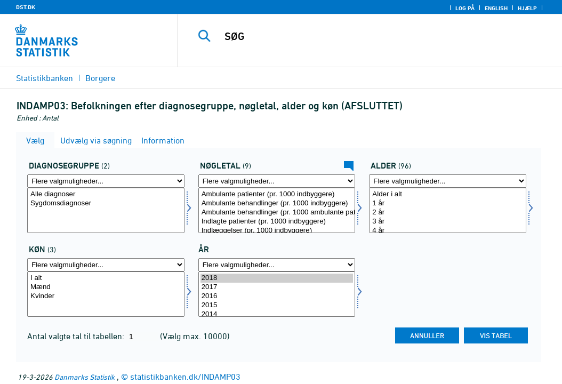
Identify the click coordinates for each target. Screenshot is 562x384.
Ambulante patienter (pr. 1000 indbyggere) (277, 194)
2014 (277, 314)
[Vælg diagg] (105, 210)
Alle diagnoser (105, 194)
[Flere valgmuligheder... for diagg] (105, 181)
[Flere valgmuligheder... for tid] (277, 264)
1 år (447, 203)
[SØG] (372, 36)
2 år (447, 212)
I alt (105, 278)
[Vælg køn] (105, 294)
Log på (465, 8)
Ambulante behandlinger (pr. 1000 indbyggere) (277, 203)
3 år (447, 221)
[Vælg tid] (277, 294)
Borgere (100, 78)
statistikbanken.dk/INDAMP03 (185, 376)
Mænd (105, 287)
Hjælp (527, 8)
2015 (277, 305)
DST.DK (25, 7)
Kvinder (105, 296)
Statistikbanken (44, 78)
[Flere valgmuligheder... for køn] (105, 264)
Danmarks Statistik (84, 376)
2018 (277, 278)
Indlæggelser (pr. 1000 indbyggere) (277, 230)
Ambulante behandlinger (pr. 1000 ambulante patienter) (277, 212)
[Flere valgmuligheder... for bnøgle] (277, 181)
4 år (447, 230)
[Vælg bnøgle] (277, 210)
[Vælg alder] (447, 210)
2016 (277, 296)
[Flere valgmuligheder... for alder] (447, 181)
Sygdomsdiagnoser (105, 203)
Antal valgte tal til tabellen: (76, 336)
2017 (277, 287)
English (496, 8)
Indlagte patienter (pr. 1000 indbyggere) (277, 221)
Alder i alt (447, 194)
